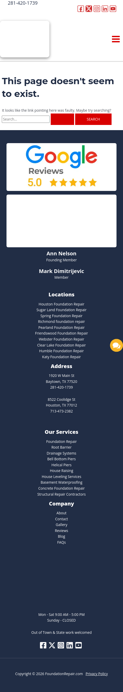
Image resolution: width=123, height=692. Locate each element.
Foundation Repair (61, 441)
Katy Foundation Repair (61, 356)
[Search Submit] (62, 119)
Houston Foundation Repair (62, 304)
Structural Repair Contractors (61, 494)
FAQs (61, 542)
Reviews (61, 530)
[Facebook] (80, 8)
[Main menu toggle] (116, 39)
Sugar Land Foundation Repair (61, 309)
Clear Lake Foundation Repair (61, 345)
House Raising (61, 470)
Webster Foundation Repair (61, 339)
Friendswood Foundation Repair (61, 333)
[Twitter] (89, 8)
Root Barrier (61, 447)
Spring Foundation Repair (62, 315)
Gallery (61, 524)
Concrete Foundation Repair (61, 488)
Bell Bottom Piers (61, 458)
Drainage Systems (61, 453)
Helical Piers (61, 464)
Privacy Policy (97, 673)
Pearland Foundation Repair (61, 327)
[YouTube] (113, 8)
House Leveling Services (61, 476)
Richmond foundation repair (61, 321)
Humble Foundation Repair (61, 350)
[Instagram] (97, 8)
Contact (61, 518)
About (61, 512)
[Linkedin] (105, 8)
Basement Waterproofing (61, 482)
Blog (61, 536)
